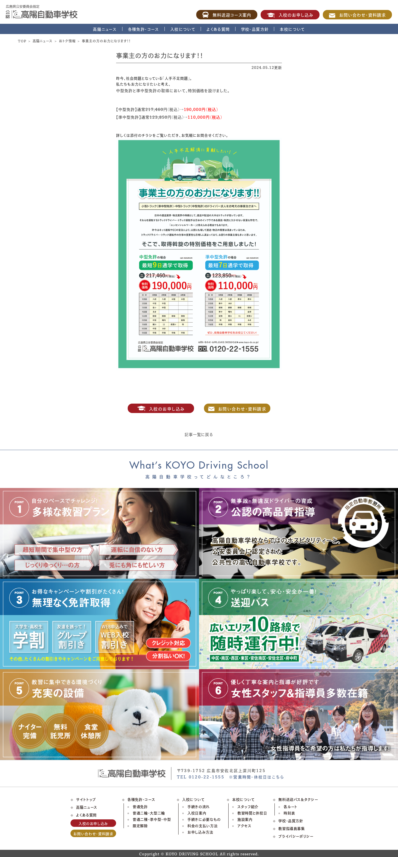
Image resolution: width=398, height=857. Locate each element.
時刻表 (289, 813)
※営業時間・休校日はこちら (256, 776)
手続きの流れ (198, 806)
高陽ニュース (105, 29)
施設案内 (245, 819)
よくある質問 (218, 29)
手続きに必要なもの (204, 819)
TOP (22, 40)
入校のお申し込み (290, 14)
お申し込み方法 (200, 832)
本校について (292, 29)
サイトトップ (86, 799)
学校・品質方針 (255, 29)
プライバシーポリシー (295, 836)
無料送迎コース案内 (227, 14)
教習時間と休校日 (252, 813)
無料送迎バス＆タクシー (298, 799)
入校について (182, 29)
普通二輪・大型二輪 (149, 813)
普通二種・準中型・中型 (152, 819)
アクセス (244, 825)
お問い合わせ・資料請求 (357, 14)
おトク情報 (67, 40)
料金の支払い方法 (202, 825)
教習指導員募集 (291, 828)
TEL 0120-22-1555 (200, 776)
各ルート (290, 806)
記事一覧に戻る (199, 434)
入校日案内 (196, 813)
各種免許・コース (143, 29)
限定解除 (140, 825)
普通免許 (140, 806)
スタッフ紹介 (247, 806)
